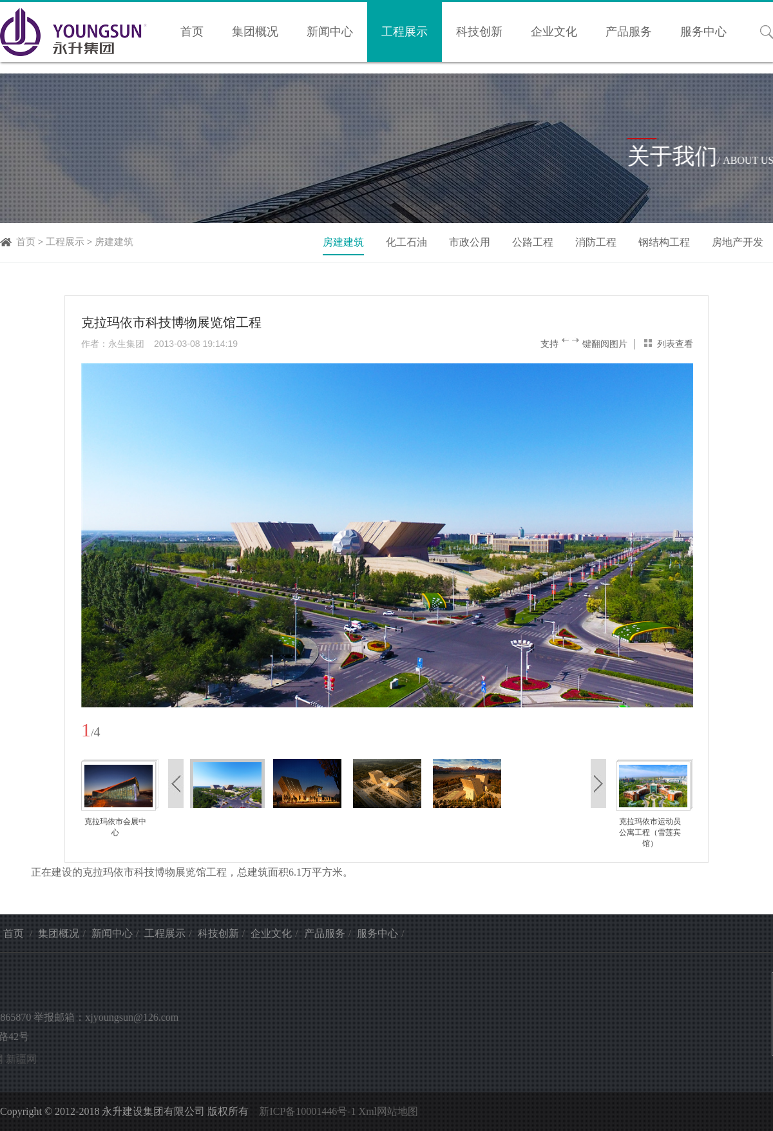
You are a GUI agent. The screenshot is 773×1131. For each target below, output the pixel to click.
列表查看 (675, 344)
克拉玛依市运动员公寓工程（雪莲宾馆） (650, 832)
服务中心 (703, 31)
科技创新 (479, 31)
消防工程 (595, 242)
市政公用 (469, 242)
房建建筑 (114, 242)
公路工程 (532, 242)
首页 (192, 31)
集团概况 (255, 31)
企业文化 (554, 31)
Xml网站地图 (388, 1111)
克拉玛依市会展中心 (115, 827)
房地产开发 (737, 242)
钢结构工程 (664, 242)
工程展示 (404, 31)
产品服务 (629, 31)
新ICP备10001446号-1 (307, 1111)
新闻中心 (330, 31)
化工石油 (406, 242)
